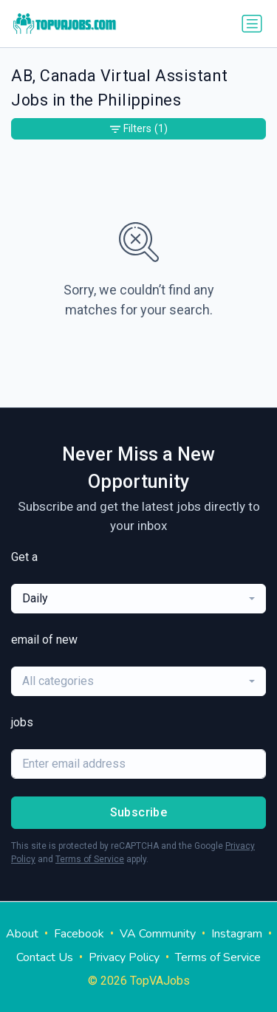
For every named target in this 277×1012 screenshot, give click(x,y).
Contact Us (44, 957)
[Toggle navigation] (252, 24)
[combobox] (138, 598)
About (22, 934)
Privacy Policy (124, 957)
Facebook (79, 934)
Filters (139, 129)
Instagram (236, 934)
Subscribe (139, 812)
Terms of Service (89, 859)
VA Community (158, 934)
